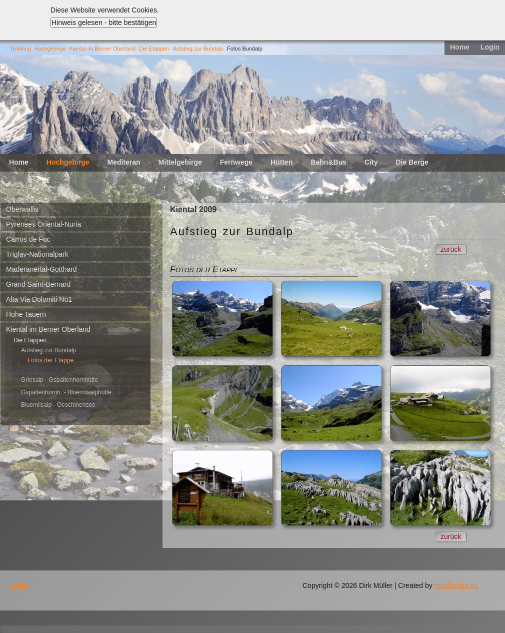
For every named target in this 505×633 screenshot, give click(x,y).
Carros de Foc (28, 239)
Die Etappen (154, 49)
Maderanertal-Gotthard (41, 269)
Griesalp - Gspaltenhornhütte (59, 379)
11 (453, 136)
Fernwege (236, 162)
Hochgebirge (50, 49)
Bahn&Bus (328, 162)
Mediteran (123, 162)
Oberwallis (22, 209)
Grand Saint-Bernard (38, 284)
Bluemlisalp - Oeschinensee (58, 404)
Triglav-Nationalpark (37, 254)
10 (444, 136)
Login (490, 47)
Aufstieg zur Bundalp (198, 49)
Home (460, 47)
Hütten (281, 162)
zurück (450, 249)
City (371, 162)
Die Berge (412, 162)
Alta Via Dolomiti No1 (39, 299)
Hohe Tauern (26, 314)
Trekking (20, 49)
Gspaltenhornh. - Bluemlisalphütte (66, 392)
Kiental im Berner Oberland (102, 49)
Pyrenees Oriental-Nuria (43, 224)
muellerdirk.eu (456, 585)
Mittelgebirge (180, 162)
